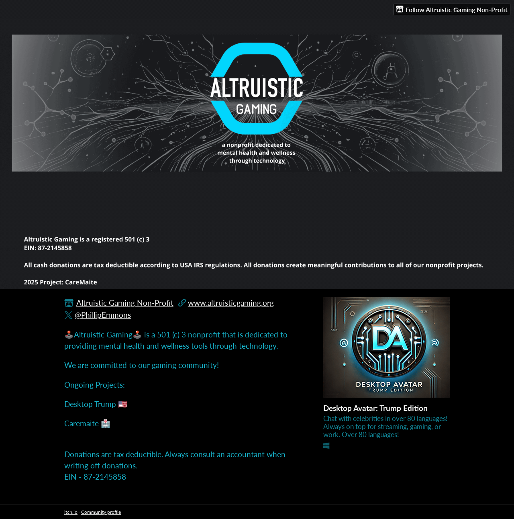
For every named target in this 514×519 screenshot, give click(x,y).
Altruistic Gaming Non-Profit (124, 302)
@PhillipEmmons (103, 314)
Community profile (101, 512)
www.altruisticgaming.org (231, 302)
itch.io (71, 512)
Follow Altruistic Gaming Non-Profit (452, 9)
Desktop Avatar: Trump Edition (375, 408)
